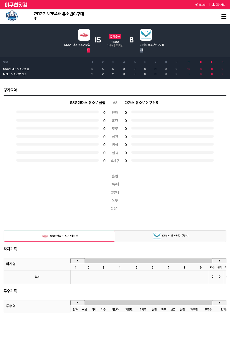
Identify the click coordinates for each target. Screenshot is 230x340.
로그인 (201, 4)
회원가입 (218, 4)
